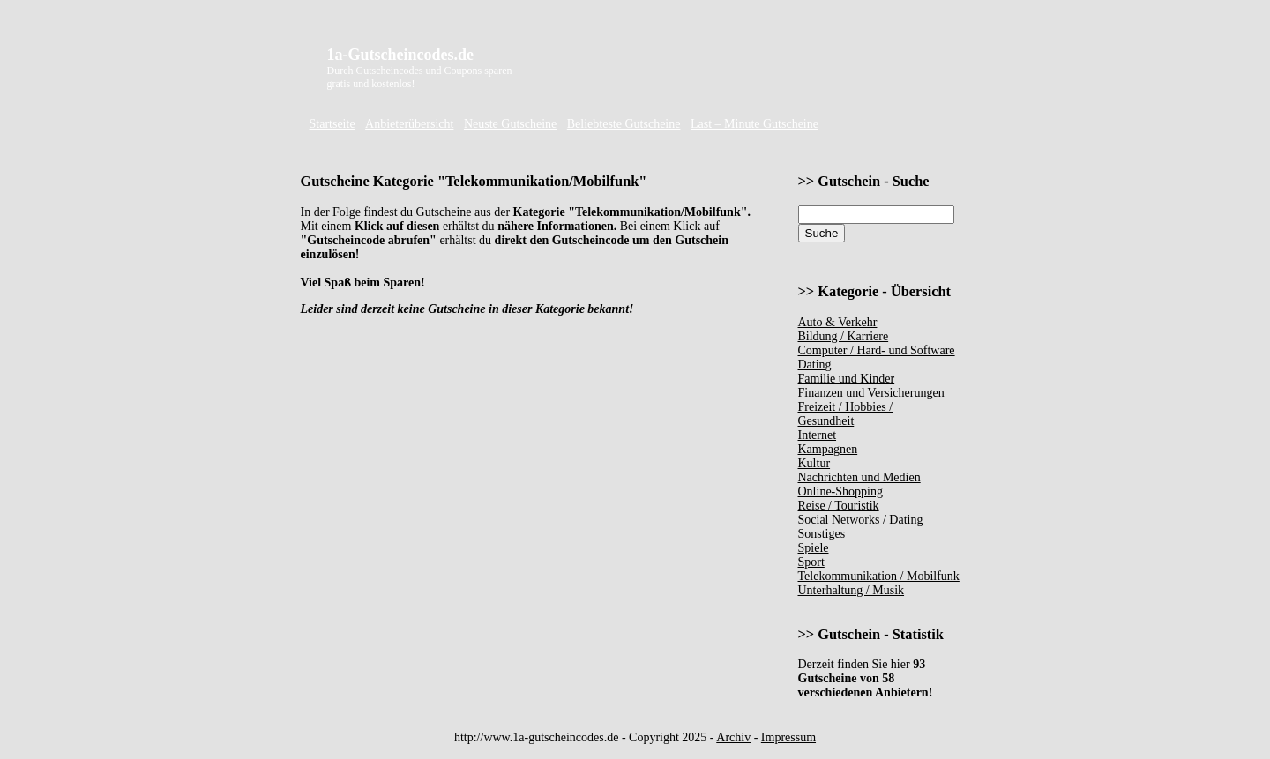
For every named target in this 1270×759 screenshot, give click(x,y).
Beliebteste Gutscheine (624, 123)
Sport (811, 562)
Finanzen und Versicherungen (871, 392)
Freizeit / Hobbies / (845, 406)
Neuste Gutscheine (510, 123)
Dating (815, 364)
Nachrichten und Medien (859, 477)
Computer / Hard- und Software (876, 350)
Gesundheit (826, 421)
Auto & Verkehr (838, 322)
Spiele (813, 547)
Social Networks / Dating (860, 519)
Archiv (733, 737)
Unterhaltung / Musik (851, 590)
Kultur (814, 463)
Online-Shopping (840, 491)
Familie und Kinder (846, 378)
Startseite (332, 123)
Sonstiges (822, 533)
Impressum (788, 737)
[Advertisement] (761, 72)
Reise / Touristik (838, 505)
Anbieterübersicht (409, 123)
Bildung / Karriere (843, 336)
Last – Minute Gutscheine (754, 123)
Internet (817, 435)
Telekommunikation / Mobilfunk (879, 576)
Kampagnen (828, 449)
